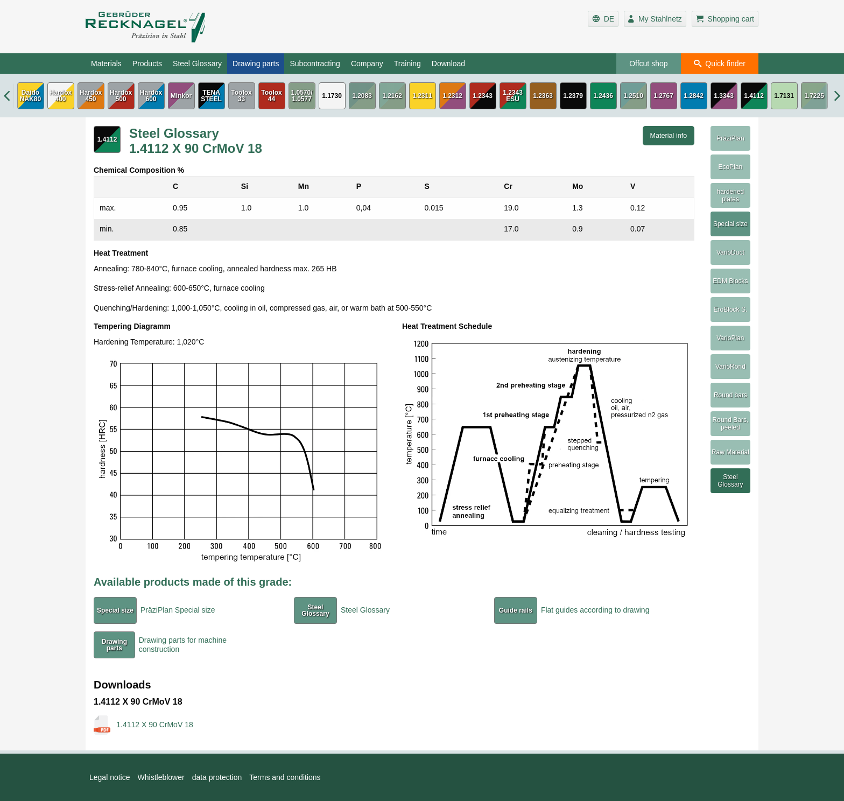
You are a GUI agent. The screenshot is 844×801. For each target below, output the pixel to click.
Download (448, 63)
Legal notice (109, 777)
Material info (668, 135)
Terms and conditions (284, 777)
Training (407, 63)
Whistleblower (161, 777)
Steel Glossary (197, 63)
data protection (217, 777)
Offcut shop (648, 63)
